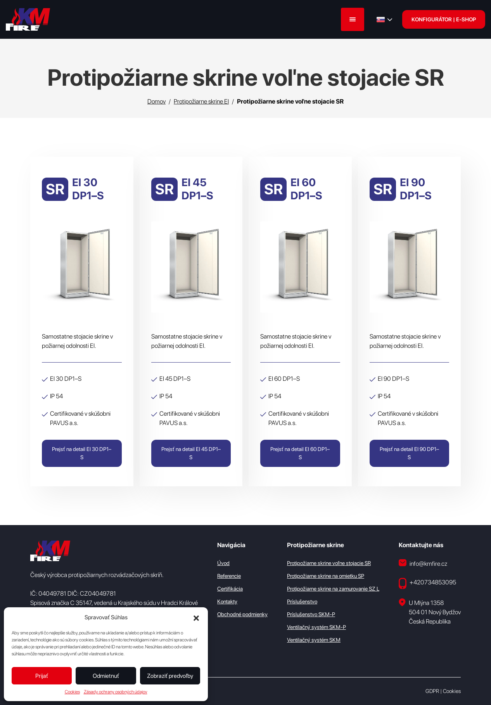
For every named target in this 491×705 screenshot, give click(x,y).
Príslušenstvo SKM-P (311, 614)
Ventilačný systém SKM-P (316, 627)
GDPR (432, 691)
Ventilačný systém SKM (314, 640)
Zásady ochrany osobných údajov (115, 692)
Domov (156, 101)
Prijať (41, 675)
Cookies (72, 692)
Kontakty (227, 601)
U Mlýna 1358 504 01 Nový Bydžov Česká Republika (430, 611)
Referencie (229, 576)
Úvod (223, 563)
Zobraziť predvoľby (170, 675)
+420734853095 (427, 583)
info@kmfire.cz (423, 563)
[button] (196, 617)
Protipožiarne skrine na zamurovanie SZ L (333, 589)
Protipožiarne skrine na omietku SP (325, 576)
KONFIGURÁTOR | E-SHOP (443, 19)
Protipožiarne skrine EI (201, 101)
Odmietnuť (106, 675)
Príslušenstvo (302, 601)
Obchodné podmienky (242, 614)
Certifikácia (230, 589)
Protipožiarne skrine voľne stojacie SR (329, 563)
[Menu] (352, 19)
